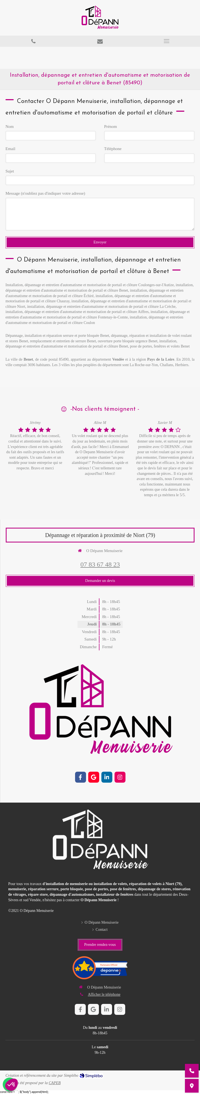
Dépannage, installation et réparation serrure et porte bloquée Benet (57, 336)
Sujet (9, 171)
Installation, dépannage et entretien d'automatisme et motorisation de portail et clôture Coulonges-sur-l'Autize (89, 285)
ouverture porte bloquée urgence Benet (127, 341)
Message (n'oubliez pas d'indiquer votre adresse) (45, 193)
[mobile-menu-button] (166, 41)
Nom (9, 126)
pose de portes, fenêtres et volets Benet (160, 346)
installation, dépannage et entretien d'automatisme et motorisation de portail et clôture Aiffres (76, 312)
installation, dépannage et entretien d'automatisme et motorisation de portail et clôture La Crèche (101, 307)
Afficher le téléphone (104, 994)
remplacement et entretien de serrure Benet (63, 341)
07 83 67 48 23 (100, 564)
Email (10, 149)
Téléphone (112, 149)
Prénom (110, 126)
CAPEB (55, 1083)
